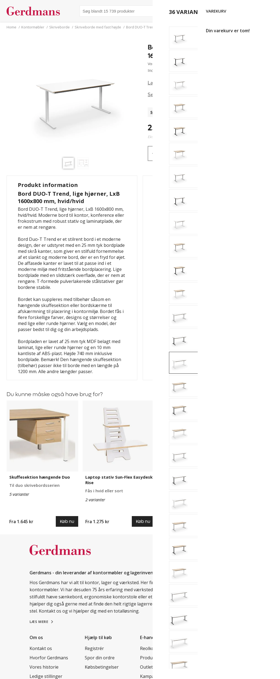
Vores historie (44, 667)
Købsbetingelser (102, 667)
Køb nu (222, 153)
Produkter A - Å (155, 658)
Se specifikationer (169, 95)
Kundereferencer (212, 648)
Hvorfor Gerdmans (49, 658)
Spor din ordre (100, 658)
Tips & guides (209, 658)
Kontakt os (41, 648)
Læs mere (159, 83)
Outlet (146, 667)
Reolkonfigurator (158, 648)
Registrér (94, 648)
